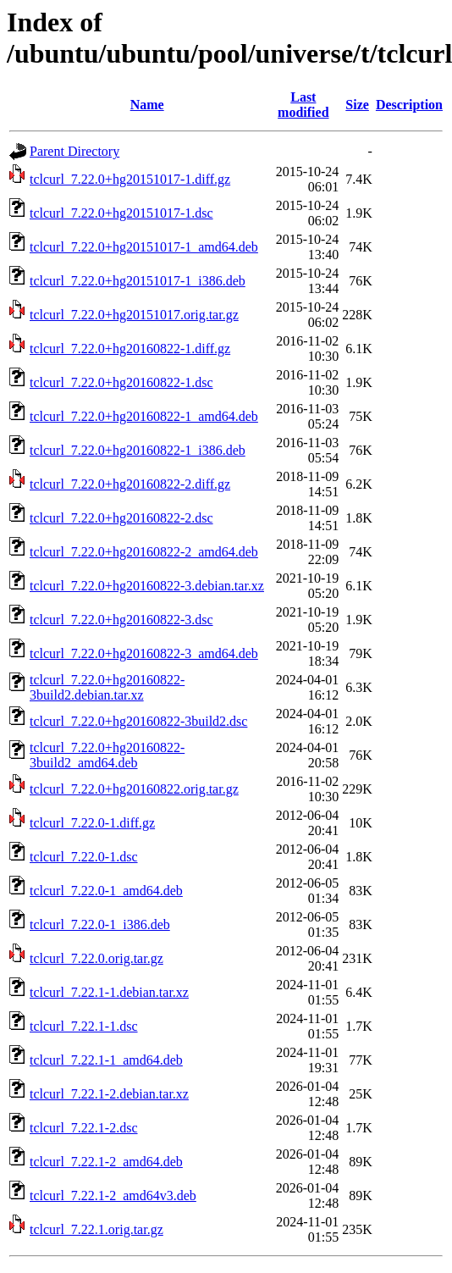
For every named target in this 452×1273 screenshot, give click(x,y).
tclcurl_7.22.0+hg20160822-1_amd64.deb (144, 416)
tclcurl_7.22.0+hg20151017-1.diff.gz (130, 179)
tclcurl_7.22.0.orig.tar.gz (96, 958)
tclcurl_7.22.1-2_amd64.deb (106, 1161)
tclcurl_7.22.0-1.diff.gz (92, 823)
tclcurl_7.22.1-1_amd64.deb (106, 1060)
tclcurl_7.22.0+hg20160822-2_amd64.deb (144, 552)
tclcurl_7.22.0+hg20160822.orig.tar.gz (134, 789)
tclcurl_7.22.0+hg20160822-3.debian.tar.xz (147, 585)
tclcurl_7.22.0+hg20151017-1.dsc (121, 213)
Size (357, 104)
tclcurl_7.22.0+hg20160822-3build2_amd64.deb (107, 755)
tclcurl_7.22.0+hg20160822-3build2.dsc (138, 721)
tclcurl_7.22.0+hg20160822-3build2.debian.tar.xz (107, 687)
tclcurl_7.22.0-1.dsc (84, 857)
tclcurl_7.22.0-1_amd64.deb (106, 890)
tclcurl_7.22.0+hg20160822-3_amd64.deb (144, 653)
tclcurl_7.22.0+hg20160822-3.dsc (121, 619)
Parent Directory (74, 151)
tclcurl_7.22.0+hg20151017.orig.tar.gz (134, 314)
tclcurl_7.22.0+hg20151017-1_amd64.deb (144, 247)
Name (147, 104)
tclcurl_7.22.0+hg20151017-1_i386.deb (137, 281)
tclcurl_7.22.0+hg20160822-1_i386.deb (137, 450)
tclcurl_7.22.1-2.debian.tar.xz (109, 1094)
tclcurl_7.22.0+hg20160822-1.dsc (121, 382)
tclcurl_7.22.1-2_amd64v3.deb (113, 1195)
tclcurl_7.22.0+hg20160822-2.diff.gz (130, 484)
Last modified (303, 104)
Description (409, 104)
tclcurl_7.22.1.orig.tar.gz (96, 1229)
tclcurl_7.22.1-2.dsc (84, 1128)
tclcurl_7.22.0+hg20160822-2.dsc (121, 518)
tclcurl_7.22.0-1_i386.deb (100, 924)
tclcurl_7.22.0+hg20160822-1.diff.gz (130, 348)
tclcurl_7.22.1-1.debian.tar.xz (109, 992)
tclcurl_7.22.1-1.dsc (84, 1026)
